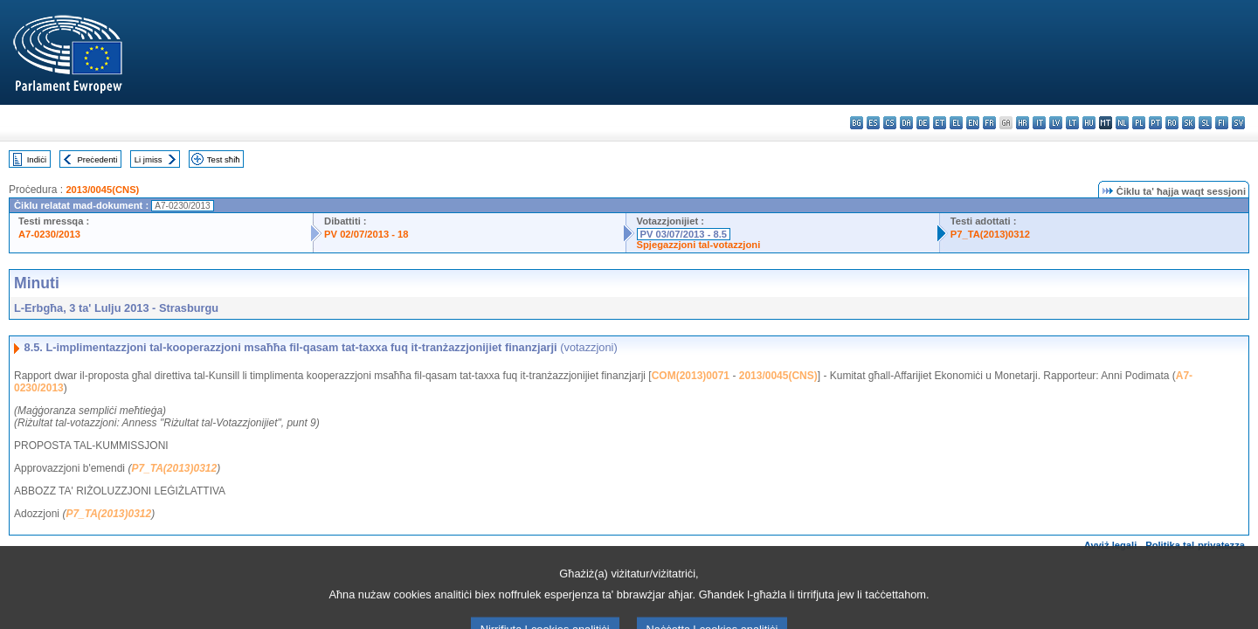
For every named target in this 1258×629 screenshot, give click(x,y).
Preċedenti (97, 159)
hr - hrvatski (1022, 122)
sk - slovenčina (1188, 122)
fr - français (989, 122)
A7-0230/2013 (49, 234)
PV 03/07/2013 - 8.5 (684, 234)
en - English (972, 122)
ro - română (1172, 122)
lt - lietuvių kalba (1072, 122)
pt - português (1155, 122)
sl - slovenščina (1205, 122)
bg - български (856, 122)
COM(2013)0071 (690, 376)
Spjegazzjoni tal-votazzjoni (699, 244)
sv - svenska (1238, 122)
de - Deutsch (923, 122)
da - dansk (906, 122)
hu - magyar (1089, 122)
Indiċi (36, 159)
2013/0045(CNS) (102, 189)
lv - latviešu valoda (1055, 122)
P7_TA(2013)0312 (990, 234)
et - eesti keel (939, 122)
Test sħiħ (223, 159)
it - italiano (1039, 122)
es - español (873, 122)
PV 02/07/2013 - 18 (366, 234)
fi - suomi (1221, 122)
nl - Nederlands (1122, 122)
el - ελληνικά (956, 122)
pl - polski (1138, 122)
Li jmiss (148, 159)
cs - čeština (889, 122)
